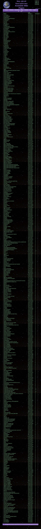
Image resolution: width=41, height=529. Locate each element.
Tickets (26, 9)
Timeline (11, 9)
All (18, 11)
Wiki (31, 9)
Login (34, 9)
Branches (17, 9)
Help (21, 11)
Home (6, 9)
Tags (22, 9)
